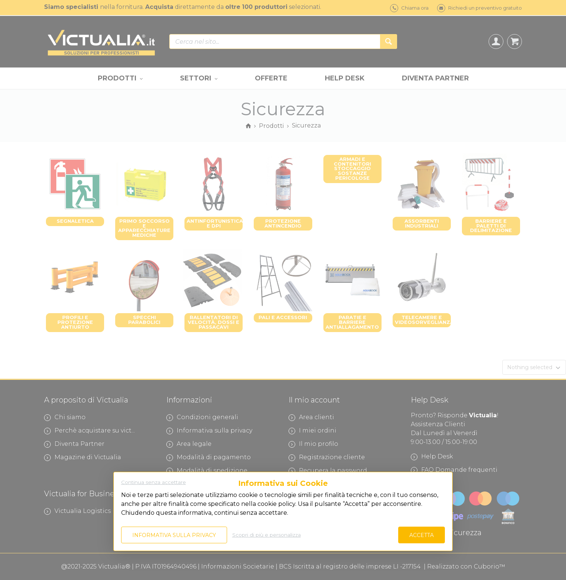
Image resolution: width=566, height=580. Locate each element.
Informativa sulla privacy (174, 535)
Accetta (421, 535)
